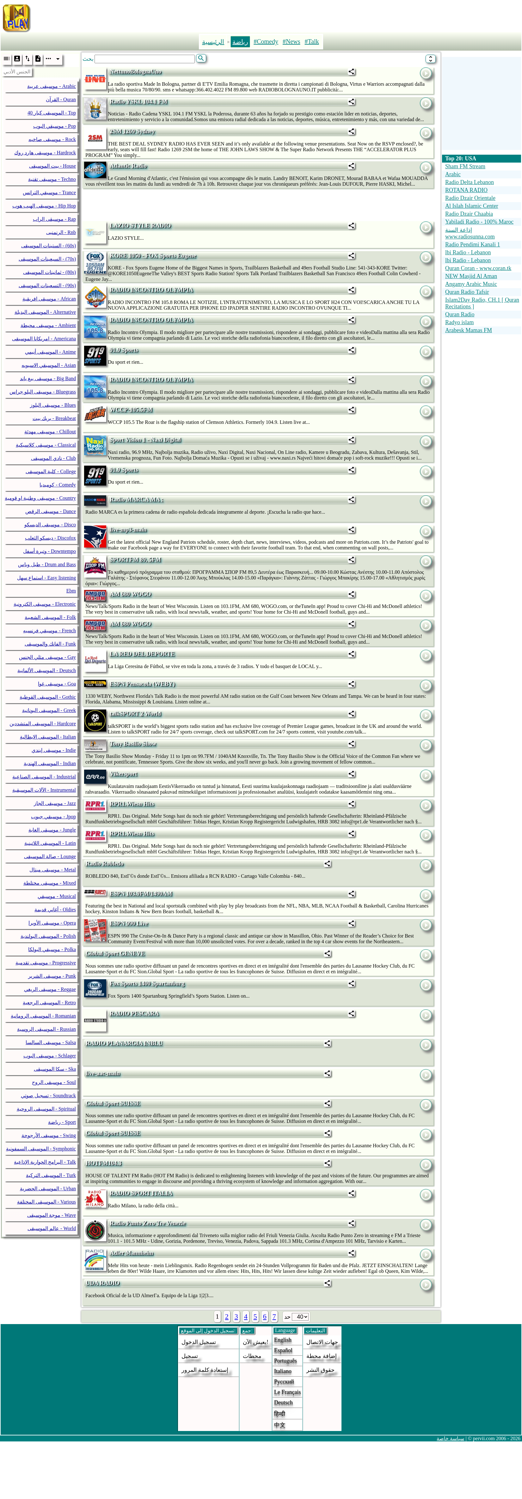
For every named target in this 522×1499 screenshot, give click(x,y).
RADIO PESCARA (134, 1013)
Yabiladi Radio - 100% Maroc (479, 222)
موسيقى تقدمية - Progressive (45, 962)
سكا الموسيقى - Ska (55, 1069)
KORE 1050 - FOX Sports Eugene (153, 255)
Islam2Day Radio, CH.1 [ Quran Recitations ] (482, 303)
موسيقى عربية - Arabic (51, 86)
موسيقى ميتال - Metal (52, 869)
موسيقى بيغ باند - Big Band (48, 378)
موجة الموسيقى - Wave (51, 1215)
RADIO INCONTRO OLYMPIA (151, 289)
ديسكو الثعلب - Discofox (50, 538)
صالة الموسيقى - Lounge (50, 856)
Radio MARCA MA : (136, 499)
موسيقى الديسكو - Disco (50, 524)
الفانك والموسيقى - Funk (50, 644)
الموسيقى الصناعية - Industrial (44, 776)
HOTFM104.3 (103, 1163)
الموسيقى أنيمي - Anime (50, 352)
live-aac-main (103, 1073)
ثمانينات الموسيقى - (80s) (49, 272)
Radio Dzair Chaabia (469, 214)
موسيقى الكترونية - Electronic (45, 604)
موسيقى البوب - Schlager (49, 1055)
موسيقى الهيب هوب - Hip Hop (44, 205)
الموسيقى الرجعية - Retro (49, 1002)
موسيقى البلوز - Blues (53, 405)
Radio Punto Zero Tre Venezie (148, 1223)
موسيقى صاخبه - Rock (52, 139)
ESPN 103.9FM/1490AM (141, 893)
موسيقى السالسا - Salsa (51, 1042)
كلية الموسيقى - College (51, 471)
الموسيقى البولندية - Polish (48, 936)
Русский (284, 1381)
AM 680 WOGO (130, 594)
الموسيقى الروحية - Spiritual (46, 1109)
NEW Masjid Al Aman (471, 276)
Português (285, 1361)
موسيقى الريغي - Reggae (50, 989)
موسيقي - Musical (57, 896)
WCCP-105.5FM (131, 409)
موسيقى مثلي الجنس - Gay (47, 657)
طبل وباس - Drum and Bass (47, 564)
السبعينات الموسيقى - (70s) (47, 259)
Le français (287, 1392)
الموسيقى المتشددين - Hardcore (42, 723)
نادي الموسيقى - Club (53, 458)
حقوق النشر (320, 1370)
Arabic (453, 174)
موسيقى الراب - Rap (54, 219)
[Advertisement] (289, 17)
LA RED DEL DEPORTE (142, 653)
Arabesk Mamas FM (468, 330)
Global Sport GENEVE (115, 953)
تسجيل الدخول (198, 1342)
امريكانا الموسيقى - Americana (44, 338)
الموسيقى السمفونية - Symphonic (41, 1148)
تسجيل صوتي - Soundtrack (48, 1095)
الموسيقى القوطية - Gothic (48, 697)
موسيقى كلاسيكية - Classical (46, 445)
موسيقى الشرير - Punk (52, 976)
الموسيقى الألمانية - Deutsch (46, 670)
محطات (252, 1356)
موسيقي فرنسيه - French (49, 630)
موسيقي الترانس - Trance (49, 192)
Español (283, 1350)
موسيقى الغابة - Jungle (52, 830)
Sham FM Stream (465, 166)
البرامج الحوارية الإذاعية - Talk (45, 1162)
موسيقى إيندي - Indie (54, 750)
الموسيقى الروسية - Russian (46, 1029)
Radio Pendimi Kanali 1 (472, 244)
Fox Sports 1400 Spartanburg (147, 983)
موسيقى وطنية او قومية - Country (40, 498)
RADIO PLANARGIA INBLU (124, 1043)
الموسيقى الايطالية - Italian (48, 737)
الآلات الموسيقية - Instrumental (44, 790)
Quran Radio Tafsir (467, 292)
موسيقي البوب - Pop (54, 126)
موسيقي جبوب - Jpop (53, 816)
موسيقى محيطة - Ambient (48, 325)
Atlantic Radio (128, 165)
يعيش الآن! (255, 1342)
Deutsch (283, 1402)
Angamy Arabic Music (471, 284)
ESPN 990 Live (129, 923)
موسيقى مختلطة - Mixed (49, 883)
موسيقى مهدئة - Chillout (50, 431)
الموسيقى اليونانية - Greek (49, 710)
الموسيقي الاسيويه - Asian (48, 365)
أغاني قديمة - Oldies (55, 909)
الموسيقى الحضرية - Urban (48, 1188)
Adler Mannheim (131, 1252)
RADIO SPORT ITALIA (141, 1193)
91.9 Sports (124, 349)
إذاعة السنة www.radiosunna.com (470, 233)
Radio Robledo (104, 863)
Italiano (283, 1371)
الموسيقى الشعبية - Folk (50, 617)
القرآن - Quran (61, 99)
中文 (280, 1425)
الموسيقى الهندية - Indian (50, 763)
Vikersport (123, 773)
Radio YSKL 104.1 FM (138, 101)
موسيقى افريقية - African (49, 298)
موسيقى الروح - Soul (54, 1082)
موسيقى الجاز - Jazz (55, 803)
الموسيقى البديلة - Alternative (45, 312)
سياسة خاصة (450, 1438)
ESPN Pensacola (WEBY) (142, 683)
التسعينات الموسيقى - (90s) (47, 285)
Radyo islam (459, 322)
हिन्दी (279, 1414)
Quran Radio (459, 314)
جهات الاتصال (322, 1342)
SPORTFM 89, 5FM (135, 559)
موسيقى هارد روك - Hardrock (45, 152)
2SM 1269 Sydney (132, 131)
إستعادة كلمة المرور (204, 1370)
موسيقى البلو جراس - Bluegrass (42, 391)
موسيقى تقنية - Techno (52, 179)
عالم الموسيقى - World (52, 1228)
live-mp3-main (128, 529)
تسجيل (189, 1356)
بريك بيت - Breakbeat (54, 418)
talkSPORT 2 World (135, 713)
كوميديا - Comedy (58, 484)
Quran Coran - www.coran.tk (478, 268)
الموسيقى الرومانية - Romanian (43, 1016)
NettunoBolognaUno (135, 71)
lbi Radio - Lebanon (468, 252)
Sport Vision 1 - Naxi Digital (145, 439)
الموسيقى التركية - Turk (51, 1175)
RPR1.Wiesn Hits (132, 803)
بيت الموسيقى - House (52, 166)
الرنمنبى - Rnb (61, 232)
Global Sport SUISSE (113, 1103)
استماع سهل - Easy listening (46, 577)
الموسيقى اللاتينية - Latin (50, 843)
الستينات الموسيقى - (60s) (48, 245)
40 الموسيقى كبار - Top (52, 112)
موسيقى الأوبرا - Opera (52, 923)
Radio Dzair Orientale (470, 198)
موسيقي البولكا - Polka (52, 949)
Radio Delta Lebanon (469, 182)
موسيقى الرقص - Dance (50, 511)
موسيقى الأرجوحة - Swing (48, 1135)
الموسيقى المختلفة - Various (46, 1202)
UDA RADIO (103, 1282)
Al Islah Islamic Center (471, 206)
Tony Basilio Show (133, 743)
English (283, 1340)
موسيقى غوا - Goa (57, 683)
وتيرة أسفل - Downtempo (49, 551)
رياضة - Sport (62, 1122)
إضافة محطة (321, 1356)
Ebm (71, 590)
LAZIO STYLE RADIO (140, 225)
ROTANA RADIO (466, 190)
